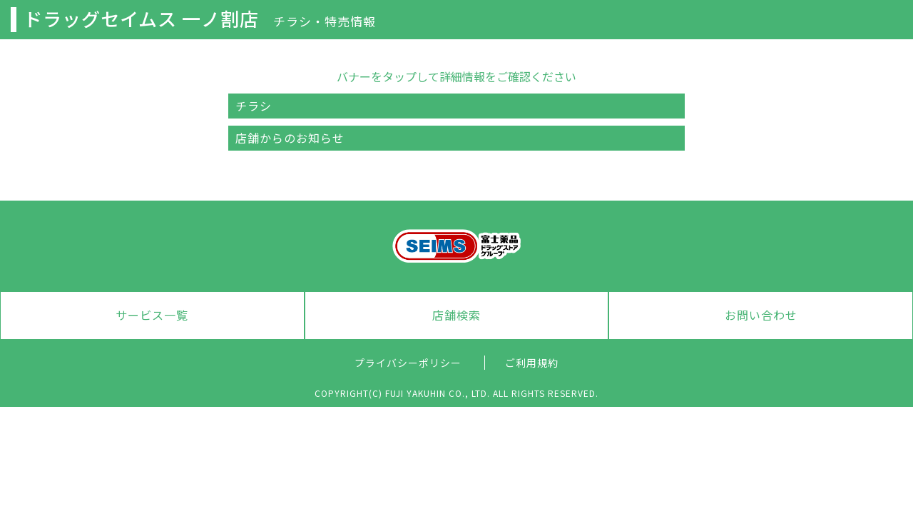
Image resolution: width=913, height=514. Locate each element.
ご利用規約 (531, 363)
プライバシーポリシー (408, 363)
